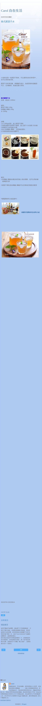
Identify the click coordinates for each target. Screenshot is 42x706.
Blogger (24, 704)
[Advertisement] (21, 5)
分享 (3, 615)
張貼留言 (4, 625)
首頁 (21, 650)
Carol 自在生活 (11, 10)
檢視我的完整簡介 (5, 700)
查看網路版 (21, 653)
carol (12, 684)
